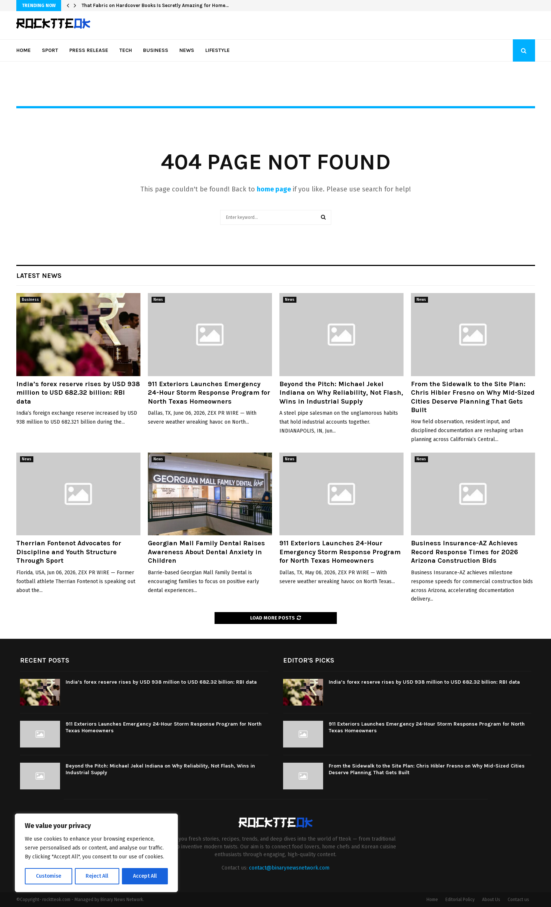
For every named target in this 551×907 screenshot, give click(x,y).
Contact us (518, 899)
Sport (50, 50)
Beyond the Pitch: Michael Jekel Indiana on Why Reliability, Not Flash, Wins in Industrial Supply (341, 392)
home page (274, 189)
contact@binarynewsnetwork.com (289, 868)
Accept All (145, 876)
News (186, 50)
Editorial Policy (460, 899)
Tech (125, 50)
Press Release (88, 50)
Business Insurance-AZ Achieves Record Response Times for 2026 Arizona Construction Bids (464, 552)
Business (155, 50)
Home (23, 50)
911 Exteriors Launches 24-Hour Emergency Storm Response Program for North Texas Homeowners (340, 552)
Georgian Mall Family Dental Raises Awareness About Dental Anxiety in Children (206, 552)
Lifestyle (217, 50)
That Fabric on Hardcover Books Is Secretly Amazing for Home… (155, 5)
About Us (491, 899)
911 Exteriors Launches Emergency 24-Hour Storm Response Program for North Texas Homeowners (209, 392)
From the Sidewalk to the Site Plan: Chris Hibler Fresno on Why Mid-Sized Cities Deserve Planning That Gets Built (473, 397)
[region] (96, 853)
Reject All (97, 876)
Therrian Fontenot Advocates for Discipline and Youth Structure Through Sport (68, 552)
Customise (48, 876)
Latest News (39, 276)
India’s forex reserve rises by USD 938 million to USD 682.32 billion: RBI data (78, 392)
